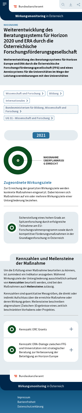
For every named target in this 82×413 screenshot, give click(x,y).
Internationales (17, 100)
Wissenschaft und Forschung (24, 93)
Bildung (55, 93)
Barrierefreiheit (26, 402)
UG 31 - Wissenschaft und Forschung (29, 118)
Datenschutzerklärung (30, 406)
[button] (4, 4)
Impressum (23, 397)
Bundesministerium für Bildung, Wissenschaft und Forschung (36, 109)
